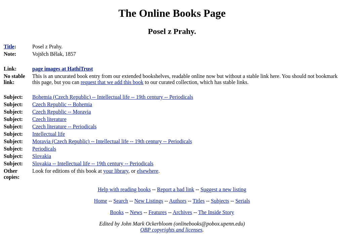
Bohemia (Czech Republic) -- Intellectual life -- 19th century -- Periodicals (112, 97)
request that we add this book (112, 82)
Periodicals (44, 149)
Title (9, 46)
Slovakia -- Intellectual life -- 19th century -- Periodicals (93, 163)
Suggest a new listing (223, 189)
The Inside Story (216, 212)
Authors (177, 201)
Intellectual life (48, 134)
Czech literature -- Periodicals (64, 126)
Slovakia (41, 156)
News (136, 212)
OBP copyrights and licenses (171, 230)
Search (121, 201)
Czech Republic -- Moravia (61, 112)
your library (115, 171)
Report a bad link (175, 189)
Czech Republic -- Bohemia (62, 104)
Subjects (220, 201)
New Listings (148, 201)
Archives (182, 212)
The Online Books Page (171, 13)
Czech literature (49, 119)
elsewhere (147, 171)
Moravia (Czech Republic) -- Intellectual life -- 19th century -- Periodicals (112, 141)
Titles (198, 201)
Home (100, 201)
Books (117, 212)
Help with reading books (124, 189)
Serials (242, 201)
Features (157, 212)
